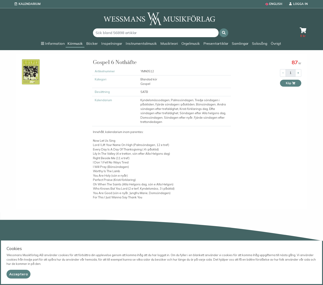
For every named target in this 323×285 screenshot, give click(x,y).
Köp (290, 83)
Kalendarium (30, 4)
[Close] (18, 274)
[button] (223, 32)
